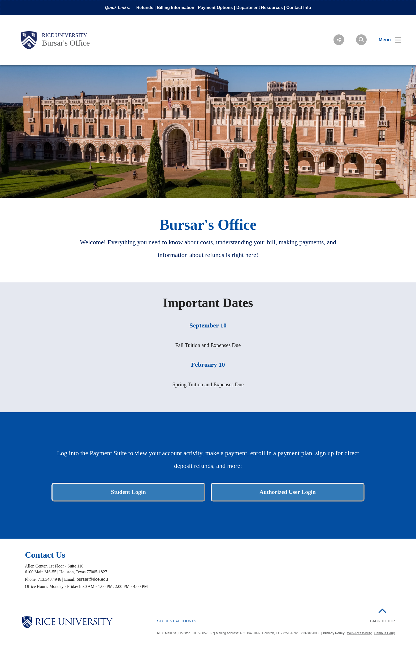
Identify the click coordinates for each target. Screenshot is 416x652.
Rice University (64, 35)
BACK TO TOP (382, 621)
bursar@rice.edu (92, 579)
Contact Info (298, 7)
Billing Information (175, 7)
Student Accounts (176, 621)
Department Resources (259, 7)
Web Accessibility (359, 633)
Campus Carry (384, 633)
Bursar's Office (66, 42)
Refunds (144, 7)
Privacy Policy (333, 633)
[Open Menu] (387, 39)
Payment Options (215, 7)
